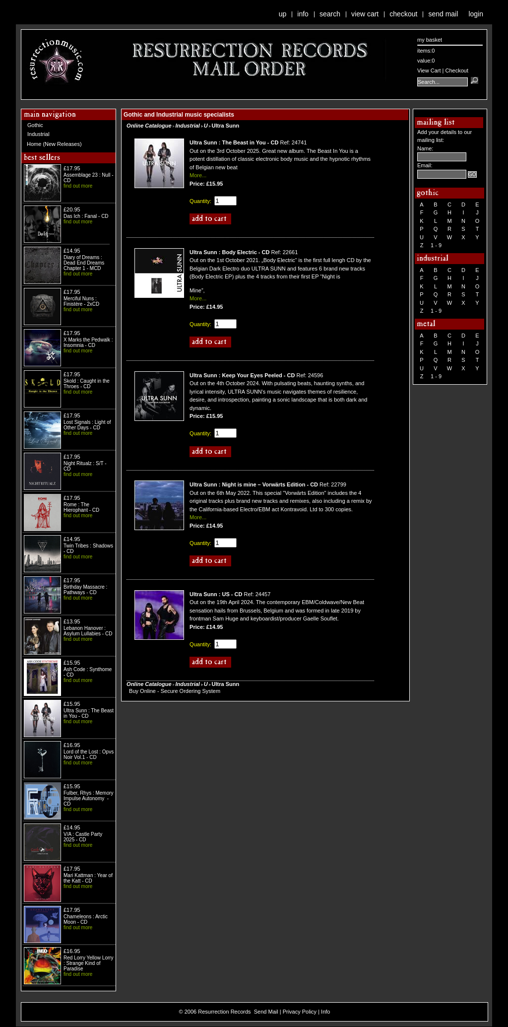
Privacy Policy (300, 1012)
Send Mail (443, 14)
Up (283, 14)
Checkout (403, 14)
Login (475, 14)
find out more (78, 186)
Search (329, 14)
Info (303, 14)
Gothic (35, 125)
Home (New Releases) (54, 144)
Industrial (38, 134)
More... (198, 175)
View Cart (365, 14)
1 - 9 (436, 245)
